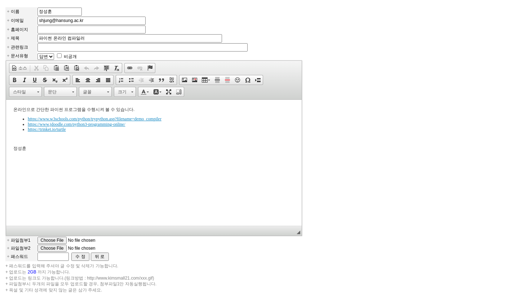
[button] (19, 68)
